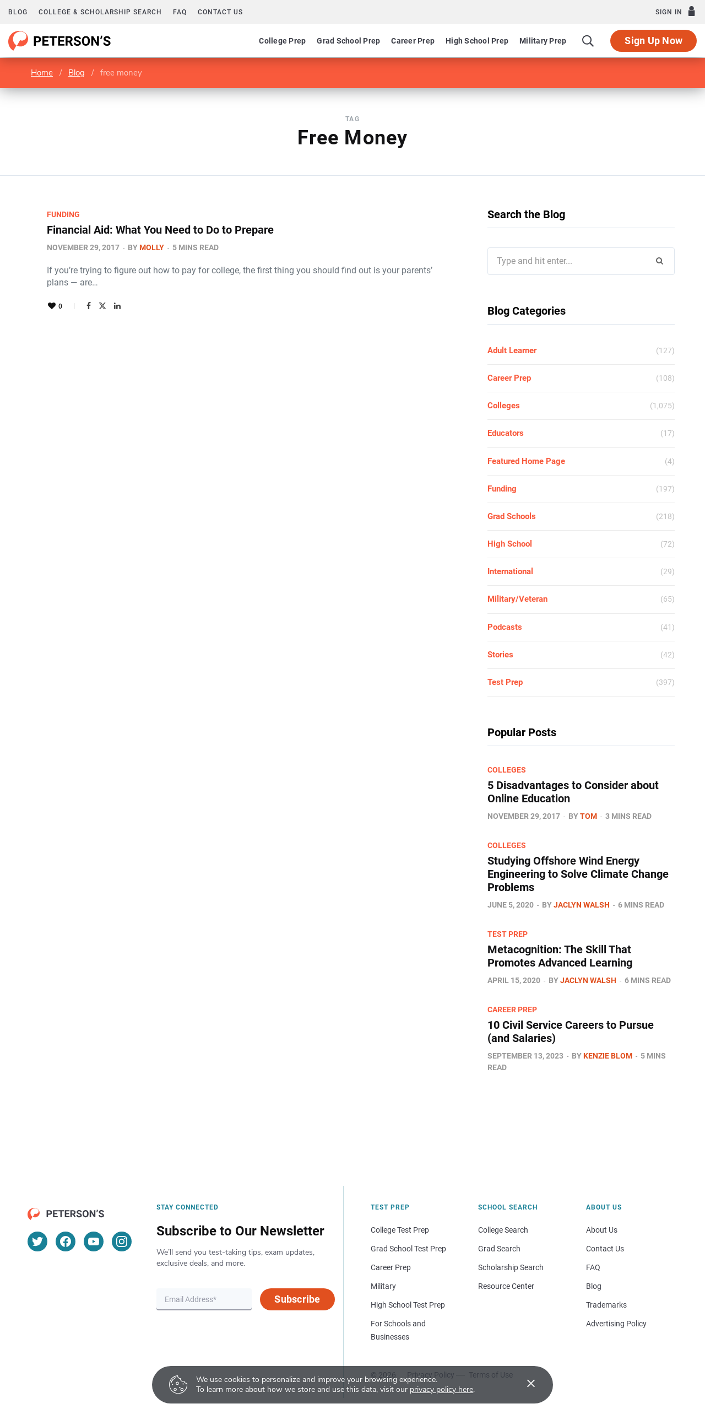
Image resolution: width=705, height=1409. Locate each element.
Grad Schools (511, 516)
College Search (503, 1230)
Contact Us (605, 1248)
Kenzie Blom (607, 1055)
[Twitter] (37, 1241)
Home (42, 72)
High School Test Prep (408, 1304)
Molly (151, 247)
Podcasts (504, 627)
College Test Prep (400, 1230)
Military (383, 1286)
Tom (588, 816)
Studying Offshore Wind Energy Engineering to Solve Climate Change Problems (578, 874)
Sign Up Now (653, 40)
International (510, 571)
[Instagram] (122, 1241)
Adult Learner (511, 350)
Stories (500, 655)
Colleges (503, 406)
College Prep (282, 40)
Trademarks (606, 1304)
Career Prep (413, 40)
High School (509, 544)
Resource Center (506, 1286)
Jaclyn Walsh (582, 904)
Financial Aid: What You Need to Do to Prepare (160, 229)
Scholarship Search (511, 1267)
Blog (18, 12)
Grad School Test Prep (408, 1248)
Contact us (220, 12)
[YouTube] (94, 1241)
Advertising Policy (616, 1323)
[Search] (588, 41)
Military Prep (542, 40)
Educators (505, 433)
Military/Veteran (517, 599)
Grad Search (499, 1248)
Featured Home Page (526, 461)
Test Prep (505, 682)
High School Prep (477, 40)
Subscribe (297, 1299)
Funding (63, 214)
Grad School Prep (348, 40)
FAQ (180, 12)
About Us (601, 1230)
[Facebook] (65, 1241)
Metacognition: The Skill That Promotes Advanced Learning (559, 956)
